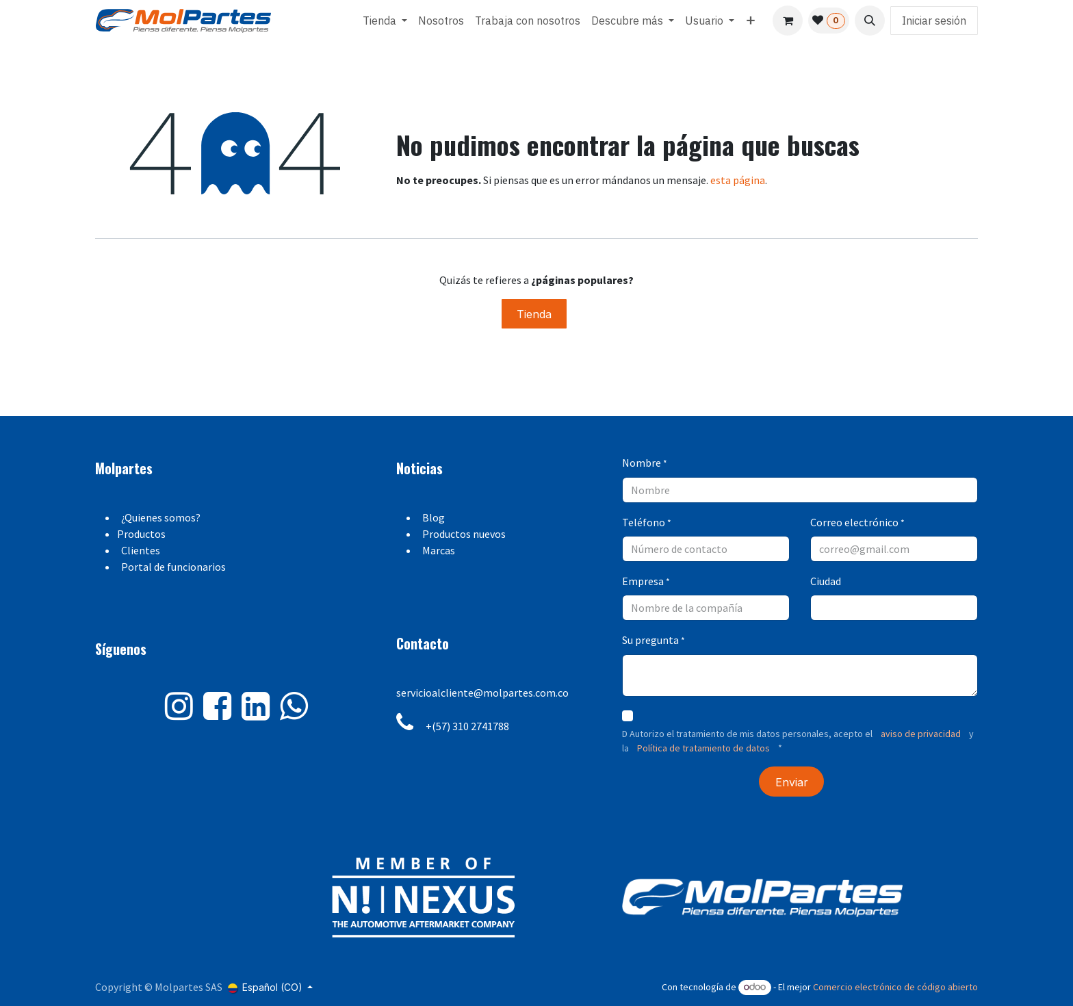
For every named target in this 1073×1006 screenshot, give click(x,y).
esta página (737, 180)
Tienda (534, 314)
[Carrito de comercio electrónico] (788, 20)
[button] (870, 20)
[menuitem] (385, 20)
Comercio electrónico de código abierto (895, 987)
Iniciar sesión (934, 20)
